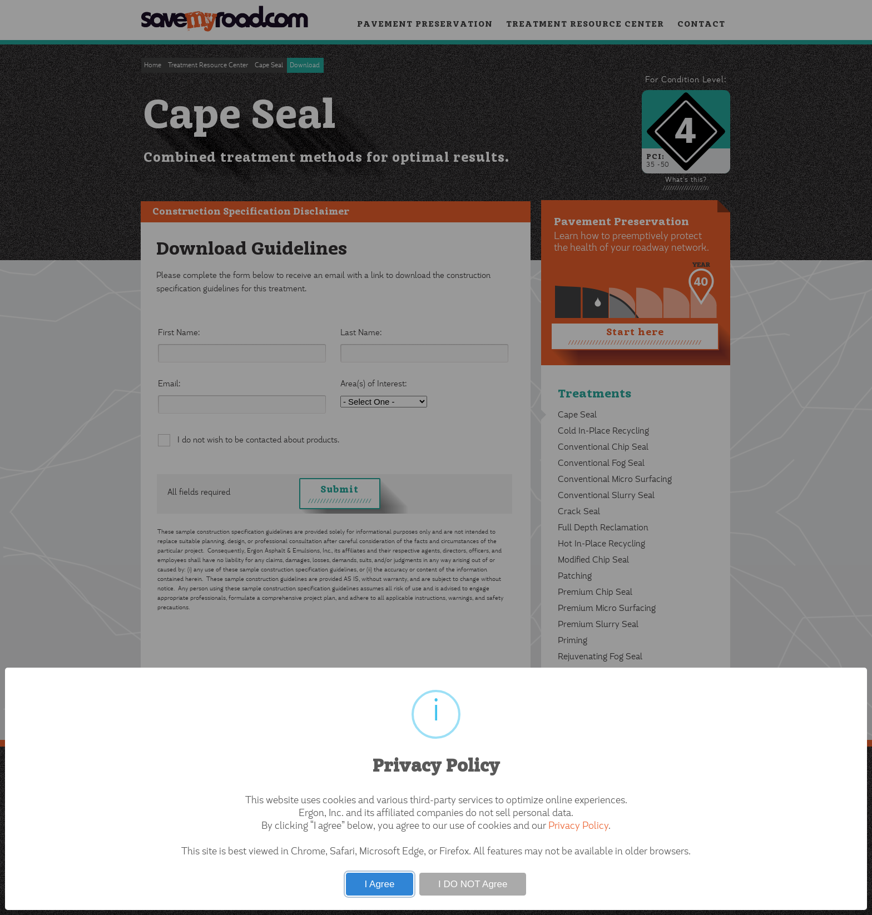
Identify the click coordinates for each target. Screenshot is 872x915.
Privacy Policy (578, 827)
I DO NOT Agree (472, 884)
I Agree (380, 884)
